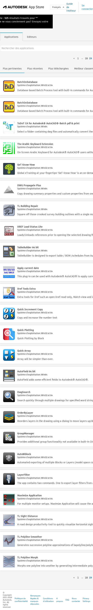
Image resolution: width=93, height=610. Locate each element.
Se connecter (87, 7)
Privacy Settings (86, 600)
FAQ (67, 599)
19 (90, 58)
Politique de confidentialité (21, 600)
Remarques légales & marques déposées (35, 599)
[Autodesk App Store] (23, 7)
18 (86, 58)
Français (58, 7)
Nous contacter (76, 600)
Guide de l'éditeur (71, 7)
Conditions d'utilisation (48, 600)
